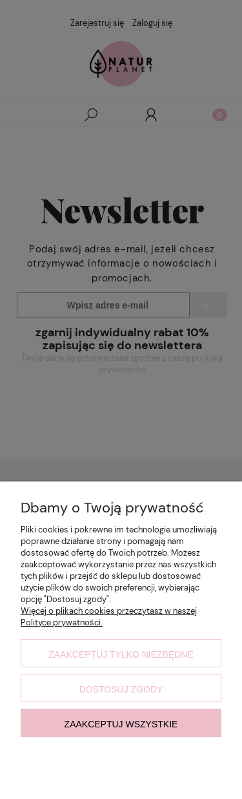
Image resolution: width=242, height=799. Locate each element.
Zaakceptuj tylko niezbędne (121, 654)
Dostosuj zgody (121, 689)
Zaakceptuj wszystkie (121, 724)
